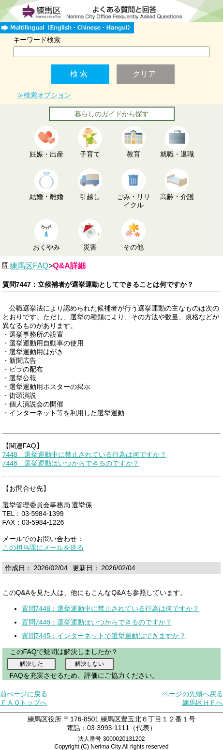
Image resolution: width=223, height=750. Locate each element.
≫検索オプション (44, 95)
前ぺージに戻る (23, 694)
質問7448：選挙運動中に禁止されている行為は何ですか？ (110, 608)
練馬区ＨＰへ (202, 702)
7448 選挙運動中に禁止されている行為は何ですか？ (84, 454)
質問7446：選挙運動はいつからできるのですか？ (97, 622)
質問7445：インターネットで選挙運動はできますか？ (104, 636)
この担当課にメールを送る (43, 547)
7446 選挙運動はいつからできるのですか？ (70, 463)
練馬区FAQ (29, 266)
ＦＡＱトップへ (23, 702)
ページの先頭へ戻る (192, 694)
